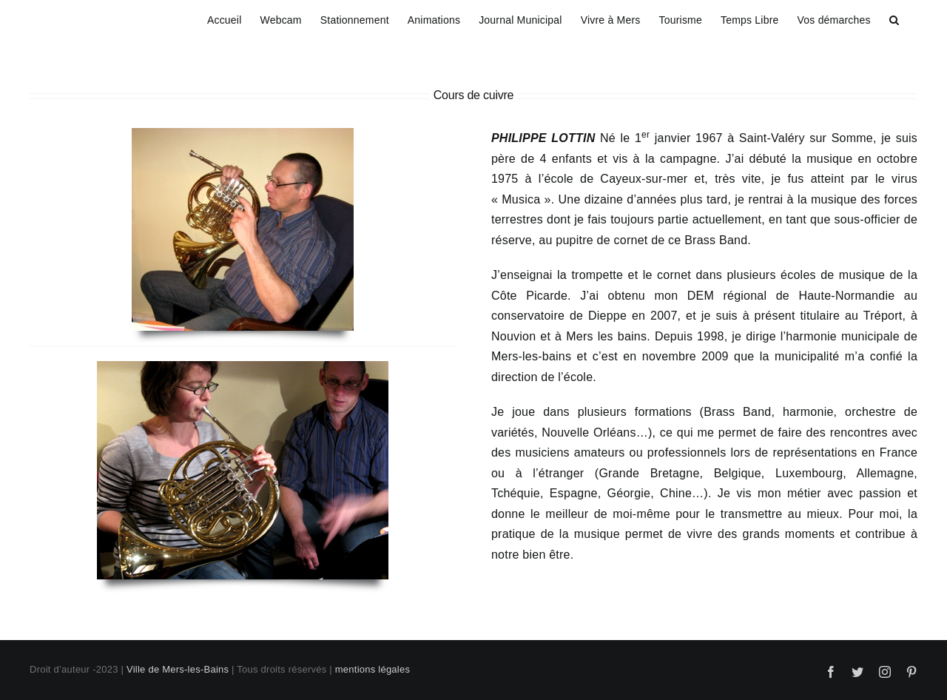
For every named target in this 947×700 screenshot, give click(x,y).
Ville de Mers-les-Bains (178, 669)
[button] (894, 18)
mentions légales (372, 669)
